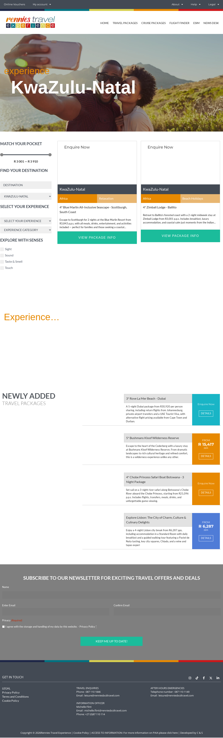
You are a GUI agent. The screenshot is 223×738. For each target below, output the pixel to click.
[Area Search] (26, 196)
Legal (213, 4)
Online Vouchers (14, 4)
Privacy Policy (87, 627)
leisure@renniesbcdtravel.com (102, 696)
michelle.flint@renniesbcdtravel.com (105, 711)
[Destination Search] (26, 185)
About (177, 4)
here (175, 733)
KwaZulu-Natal (72, 189)
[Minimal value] (26, 154)
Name (5, 587)
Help (196, 4)
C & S (200, 733)
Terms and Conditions (15, 697)
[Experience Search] (26, 221)
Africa (64, 198)
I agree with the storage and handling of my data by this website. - (51, 627)
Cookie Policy (10, 701)
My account (42, 4)
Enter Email (8, 606)
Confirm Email (121, 606)
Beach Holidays (192, 198)
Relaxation (106, 198)
